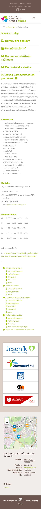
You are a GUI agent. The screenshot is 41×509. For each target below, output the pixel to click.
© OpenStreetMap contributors (28, 448)
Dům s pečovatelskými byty (17, 327)
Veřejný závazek (13, 274)
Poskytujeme (12, 324)
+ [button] (7, 419)
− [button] (7, 422)
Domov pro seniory (17, 40)
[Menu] (34, 18)
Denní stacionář (15, 48)
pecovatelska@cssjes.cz (16, 205)
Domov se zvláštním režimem (16, 58)
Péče (10, 283)
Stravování (12, 280)
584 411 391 (14, 3)
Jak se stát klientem (15, 271)
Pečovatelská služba (18, 67)
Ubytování (11, 277)
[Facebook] (17, 10)
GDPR (6, 488)
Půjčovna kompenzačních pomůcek (20, 330)
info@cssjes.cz (26, 3)
